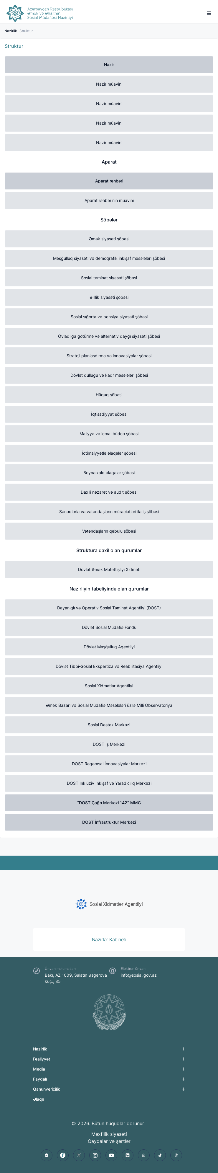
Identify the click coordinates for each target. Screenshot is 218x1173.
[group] (109, 904)
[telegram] (46, 1155)
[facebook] (63, 1155)
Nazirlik (10, 31)
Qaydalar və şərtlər (109, 1141)
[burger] (209, 13)
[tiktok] (160, 1155)
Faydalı (40, 1078)
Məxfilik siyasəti (109, 1134)
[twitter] (79, 1155)
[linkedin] (127, 1155)
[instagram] (95, 1155)
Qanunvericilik (46, 1089)
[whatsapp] (144, 1155)
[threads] (176, 1155)
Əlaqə (38, 1099)
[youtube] (111, 1155)
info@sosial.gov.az (139, 975)
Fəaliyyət (41, 1058)
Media (39, 1068)
